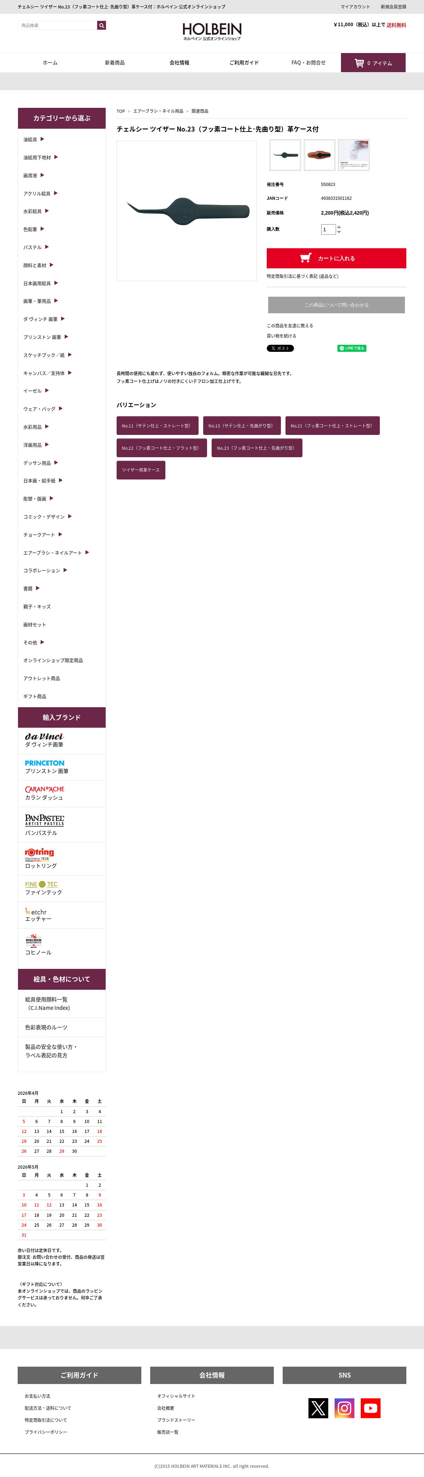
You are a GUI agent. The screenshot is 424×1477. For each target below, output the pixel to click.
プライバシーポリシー (46, 1432)
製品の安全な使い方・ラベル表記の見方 (51, 1051)
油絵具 (30, 139)
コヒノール (38, 945)
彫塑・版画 (34, 498)
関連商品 (200, 111)
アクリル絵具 (37, 193)
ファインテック (43, 888)
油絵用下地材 (37, 157)
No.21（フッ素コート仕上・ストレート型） (333, 426)
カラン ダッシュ (44, 793)
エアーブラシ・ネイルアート (52, 552)
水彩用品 (32, 426)
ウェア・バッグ (39, 408)
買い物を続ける (281, 336)
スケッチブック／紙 (44, 354)
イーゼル (32, 390)
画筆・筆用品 (37, 300)
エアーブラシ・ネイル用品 (158, 111)
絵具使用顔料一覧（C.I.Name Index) (47, 1003)
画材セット (34, 624)
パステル (32, 247)
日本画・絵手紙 (39, 480)
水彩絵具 (32, 211)
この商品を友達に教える (290, 325)
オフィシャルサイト (176, 1396)
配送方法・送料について (48, 1408)
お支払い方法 (37, 1396)
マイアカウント (355, 7)
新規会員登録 (393, 7)
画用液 (30, 175)
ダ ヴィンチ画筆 (44, 740)
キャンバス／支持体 (44, 373)
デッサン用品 (37, 462)
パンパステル (44, 825)
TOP (121, 111)
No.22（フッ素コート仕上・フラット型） (161, 448)
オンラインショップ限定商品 (53, 660)
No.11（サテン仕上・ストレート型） (157, 426)
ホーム (50, 62)
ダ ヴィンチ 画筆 (40, 318)
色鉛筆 (30, 229)
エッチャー (38, 915)
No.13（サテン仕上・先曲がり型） (241, 426)
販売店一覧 (167, 1432)
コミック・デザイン (44, 516)
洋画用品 (32, 444)
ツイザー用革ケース (141, 470)
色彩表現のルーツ (46, 1027)
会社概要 (165, 1408)
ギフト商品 (34, 696)
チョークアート (39, 534)
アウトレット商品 (41, 678)
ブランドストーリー (176, 1420)
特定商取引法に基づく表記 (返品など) (302, 276)
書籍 (28, 588)
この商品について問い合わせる (337, 305)
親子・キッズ (37, 606)
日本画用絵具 (37, 283)
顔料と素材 (34, 265)
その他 (30, 642)
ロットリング (41, 859)
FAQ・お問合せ (309, 62)
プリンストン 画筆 (42, 336)
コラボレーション (41, 570)
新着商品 (115, 62)
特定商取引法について (46, 1420)
